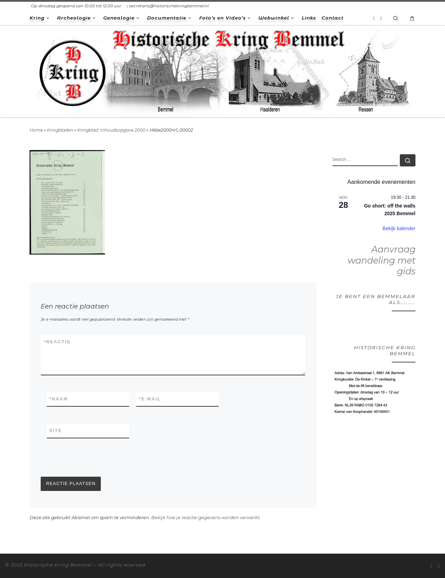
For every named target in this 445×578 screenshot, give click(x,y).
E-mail (150, 399)
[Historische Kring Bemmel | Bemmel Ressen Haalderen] (222, 70)
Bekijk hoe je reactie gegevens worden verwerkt (205, 517)
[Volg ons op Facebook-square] (381, 18)
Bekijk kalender (398, 228)
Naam (58, 399)
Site (55, 430)
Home (36, 130)
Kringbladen (60, 130)
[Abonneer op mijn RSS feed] (374, 18)
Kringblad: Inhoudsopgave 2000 (111, 130)
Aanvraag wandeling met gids (381, 260)
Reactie (57, 342)
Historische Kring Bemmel (58, 565)
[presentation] (93, 457)
